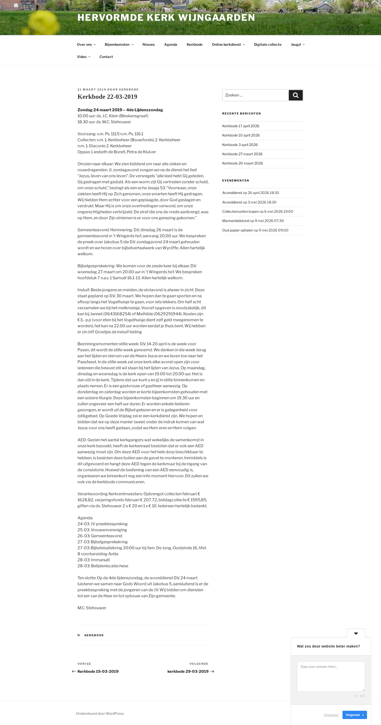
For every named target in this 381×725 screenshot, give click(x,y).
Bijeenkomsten (119, 44)
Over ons (86, 44)
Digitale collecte (268, 44)
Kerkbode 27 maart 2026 (242, 154)
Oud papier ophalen (237, 230)
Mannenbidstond (235, 220)
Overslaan (331, 715)
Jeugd (298, 44)
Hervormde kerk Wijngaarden (167, 17)
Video (84, 56)
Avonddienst (232, 192)
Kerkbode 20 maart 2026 (242, 163)
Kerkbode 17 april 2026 (240, 126)
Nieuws (148, 44)
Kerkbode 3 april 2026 (240, 144)
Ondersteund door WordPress (100, 713)
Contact (106, 56)
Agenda (170, 44)
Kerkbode (194, 44)
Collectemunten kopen (240, 211)
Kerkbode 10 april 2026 (241, 135)
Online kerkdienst (229, 44)
